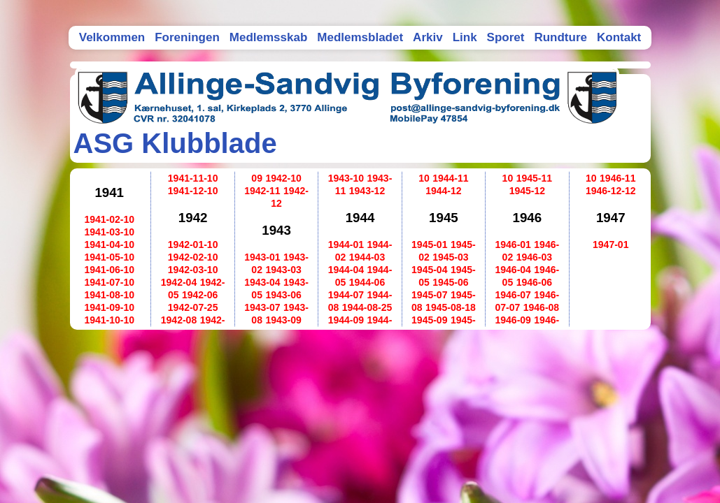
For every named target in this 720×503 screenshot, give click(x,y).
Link (465, 37)
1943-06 (283, 294)
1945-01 (429, 244)
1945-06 (450, 282)
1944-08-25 (367, 307)
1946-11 (617, 178)
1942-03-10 (193, 269)
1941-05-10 (109, 257)
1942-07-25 (193, 307)
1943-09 (283, 320)
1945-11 (534, 178)
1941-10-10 (109, 320)
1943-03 (283, 269)
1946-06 (534, 282)
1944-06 (367, 282)
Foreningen (187, 37)
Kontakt (619, 37)
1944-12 (443, 190)
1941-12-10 (193, 190)
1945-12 (527, 190)
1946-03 (534, 257)
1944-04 (346, 269)
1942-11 (262, 190)
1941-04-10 (109, 244)
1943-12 (367, 190)
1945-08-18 (450, 307)
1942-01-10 (193, 244)
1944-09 (346, 320)
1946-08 (541, 307)
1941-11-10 (193, 178)
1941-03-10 (109, 232)
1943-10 (346, 178)
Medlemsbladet (360, 37)
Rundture (560, 37)
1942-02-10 (193, 257)
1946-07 (512, 294)
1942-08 (179, 320)
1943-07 (262, 307)
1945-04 (429, 269)
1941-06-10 (109, 269)
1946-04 (512, 269)
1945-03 (450, 257)
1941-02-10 (109, 219)
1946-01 (512, 244)
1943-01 (262, 257)
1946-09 (512, 320)
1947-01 (610, 244)
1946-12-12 (611, 190)
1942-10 (283, 178)
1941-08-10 (109, 294)
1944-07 (346, 294)
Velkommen (112, 37)
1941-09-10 (109, 307)
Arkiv (428, 37)
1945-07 (429, 294)
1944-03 (367, 257)
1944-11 (450, 178)
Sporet (506, 37)
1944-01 (346, 244)
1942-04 (179, 282)
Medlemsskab (269, 37)
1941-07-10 (109, 282)
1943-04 (262, 282)
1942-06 (200, 294)
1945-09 (429, 320)
